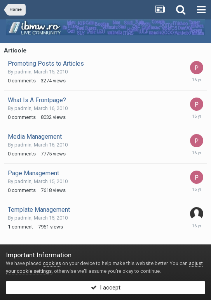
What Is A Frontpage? (37, 100)
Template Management (39, 209)
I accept (105, 287)
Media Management (35, 136)
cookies (52, 263)
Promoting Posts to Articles (46, 63)
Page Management (33, 173)
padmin (22, 72)
